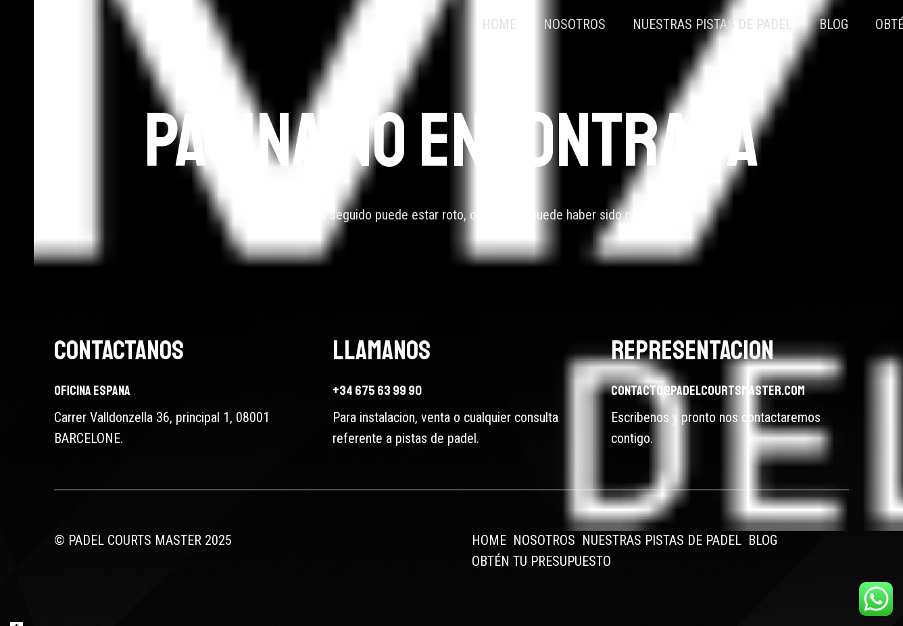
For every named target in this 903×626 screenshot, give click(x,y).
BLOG (762, 540)
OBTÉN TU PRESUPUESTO (541, 561)
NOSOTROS (544, 540)
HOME (489, 540)
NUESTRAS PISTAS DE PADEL (661, 540)
